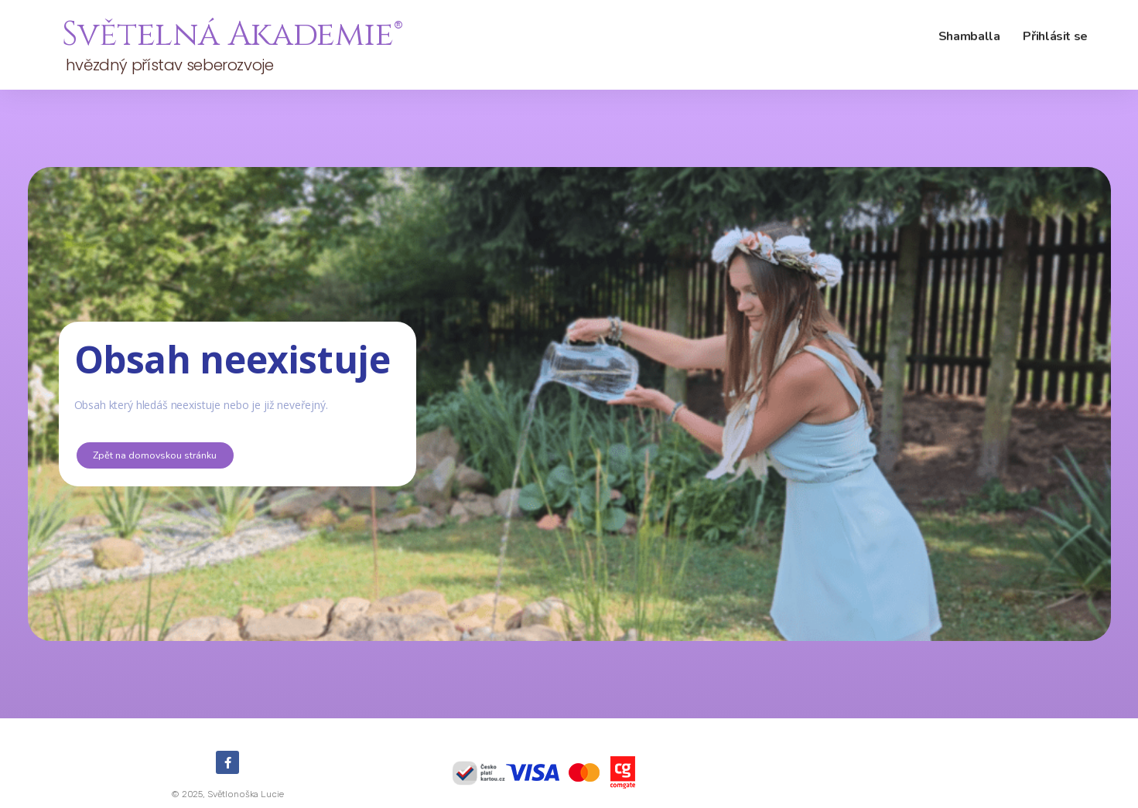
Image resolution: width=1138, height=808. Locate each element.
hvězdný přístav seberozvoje (168, 65)
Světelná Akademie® (232, 34)
